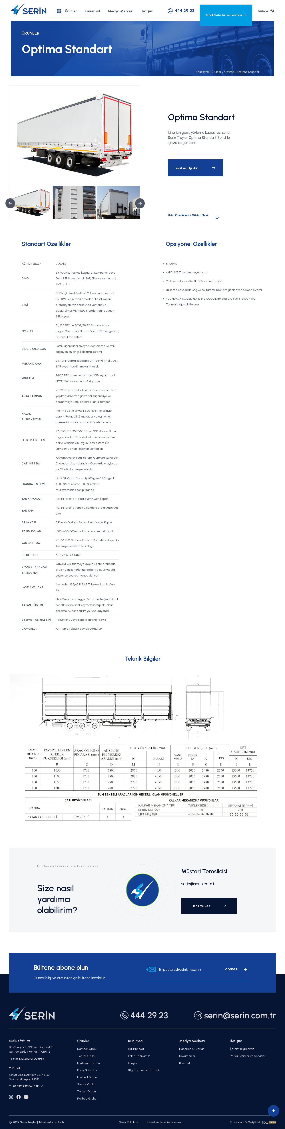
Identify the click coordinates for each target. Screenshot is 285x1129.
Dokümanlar (187, 1056)
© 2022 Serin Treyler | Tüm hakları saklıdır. (37, 1122)
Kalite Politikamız (139, 1056)
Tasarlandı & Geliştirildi (253, 1122)
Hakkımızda (136, 1049)
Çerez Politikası (128, 1122)
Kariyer (132, 1063)
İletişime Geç (209, 906)
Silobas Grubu (86, 1084)
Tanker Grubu (86, 1091)
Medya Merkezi (120, 11)
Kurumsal (92, 11)
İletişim (147, 11)
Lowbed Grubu (87, 1077)
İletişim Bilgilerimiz (242, 1049)
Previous (7, 203)
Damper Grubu (87, 1049)
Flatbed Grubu (87, 1098)
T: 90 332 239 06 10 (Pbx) (26, 1086)
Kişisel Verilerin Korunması (164, 1122)
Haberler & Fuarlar (191, 1049)
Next (137, 203)
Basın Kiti (184, 1063)
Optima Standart (247, 71)
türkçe (266, 10)
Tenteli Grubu (86, 1056)
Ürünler (67, 11)
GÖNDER (236, 969)
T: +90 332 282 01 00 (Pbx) (27, 1058)
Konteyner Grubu (88, 1063)
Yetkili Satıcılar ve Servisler (226, 15)
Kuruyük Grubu (87, 1070)
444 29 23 (181, 10)
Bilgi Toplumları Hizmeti (143, 1070)
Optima (228, 71)
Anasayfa (202, 71)
